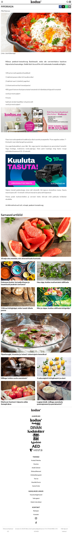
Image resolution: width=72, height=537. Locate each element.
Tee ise (36, 478)
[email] (69, 6)
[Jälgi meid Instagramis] (36, 518)
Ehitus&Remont (36, 471)
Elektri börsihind (36, 502)
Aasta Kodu (36, 486)
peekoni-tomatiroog (36, 205)
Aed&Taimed (36, 467)
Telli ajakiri (36, 498)
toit (20, 205)
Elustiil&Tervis (36, 482)
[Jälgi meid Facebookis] (36, 523)
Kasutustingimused (36, 495)
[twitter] (63, 6)
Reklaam (36, 511)
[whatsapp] (66, 6)
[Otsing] (67, 2)
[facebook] (60, 6)
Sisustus (36, 464)
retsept (25, 205)
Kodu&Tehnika (36, 460)
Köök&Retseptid (36, 475)
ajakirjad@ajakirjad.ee (38, 529)
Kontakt (36, 514)
